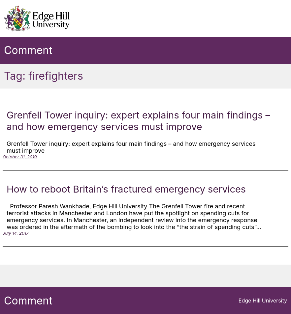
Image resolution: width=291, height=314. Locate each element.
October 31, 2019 (20, 156)
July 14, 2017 (16, 233)
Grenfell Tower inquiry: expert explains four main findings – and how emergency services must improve (138, 120)
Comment (28, 50)
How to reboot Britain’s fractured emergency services (126, 189)
